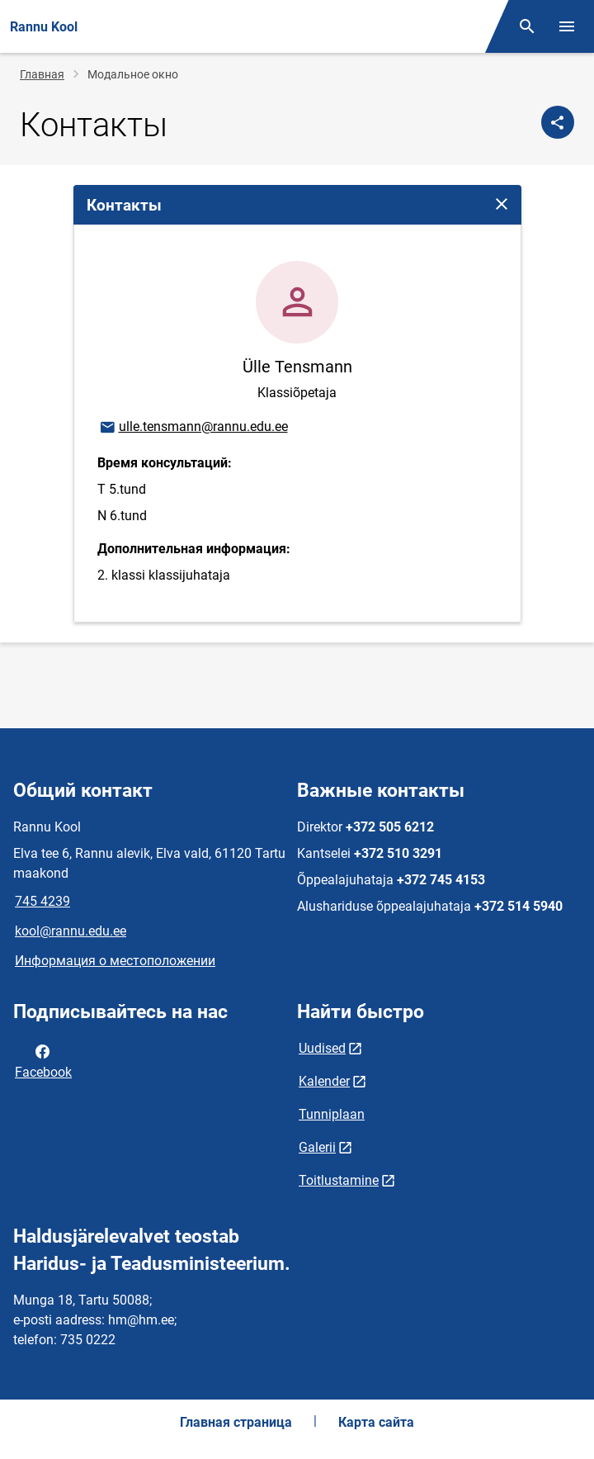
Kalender (324, 1081)
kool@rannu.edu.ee (70, 931)
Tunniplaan (332, 1114)
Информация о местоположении (115, 961)
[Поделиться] (557, 122)
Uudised (322, 1048)
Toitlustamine (339, 1180)
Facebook (43, 1060)
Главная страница (236, 1422)
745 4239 (42, 901)
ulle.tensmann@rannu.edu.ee (193, 427)
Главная (42, 74)
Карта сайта (376, 1422)
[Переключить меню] (567, 26)
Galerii (317, 1147)
